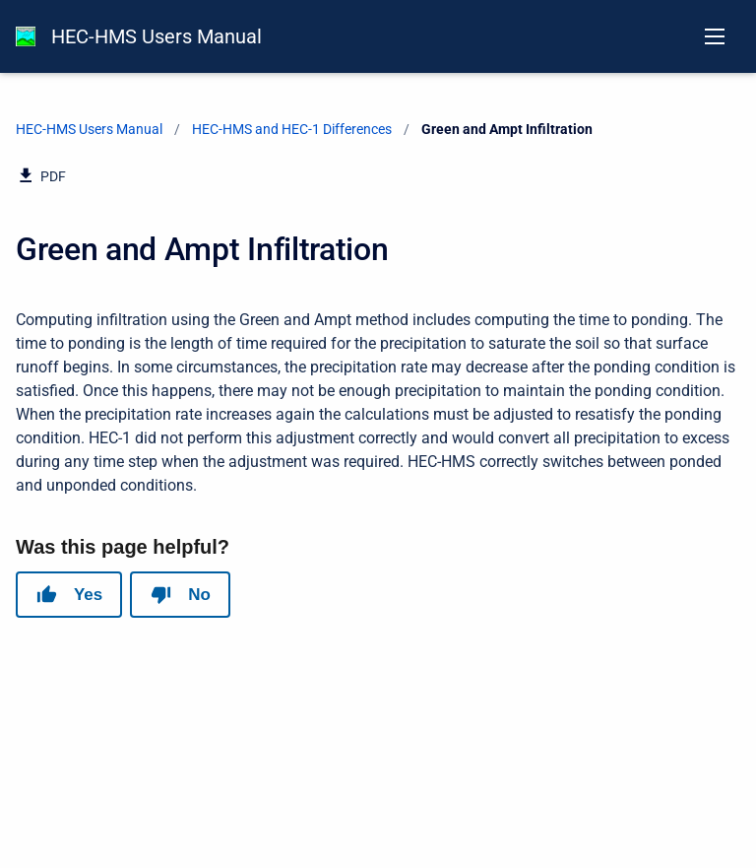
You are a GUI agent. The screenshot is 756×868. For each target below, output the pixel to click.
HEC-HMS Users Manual (156, 36)
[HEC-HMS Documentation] (25, 36)
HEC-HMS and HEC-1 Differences (292, 129)
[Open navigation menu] (714, 36)
